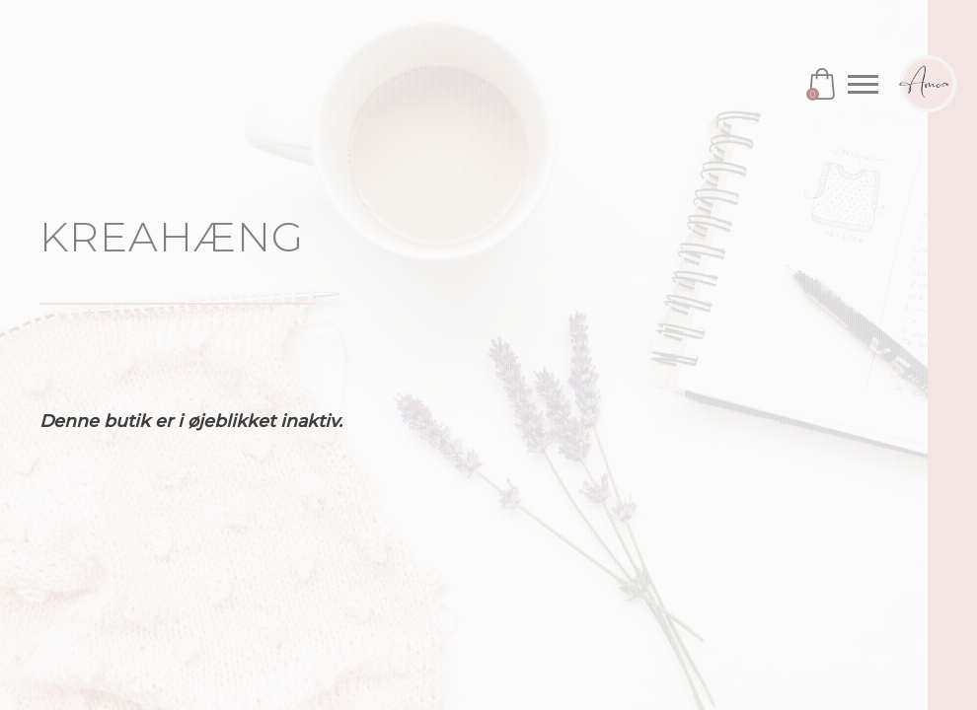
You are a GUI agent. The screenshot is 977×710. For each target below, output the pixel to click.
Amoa (927, 83)
